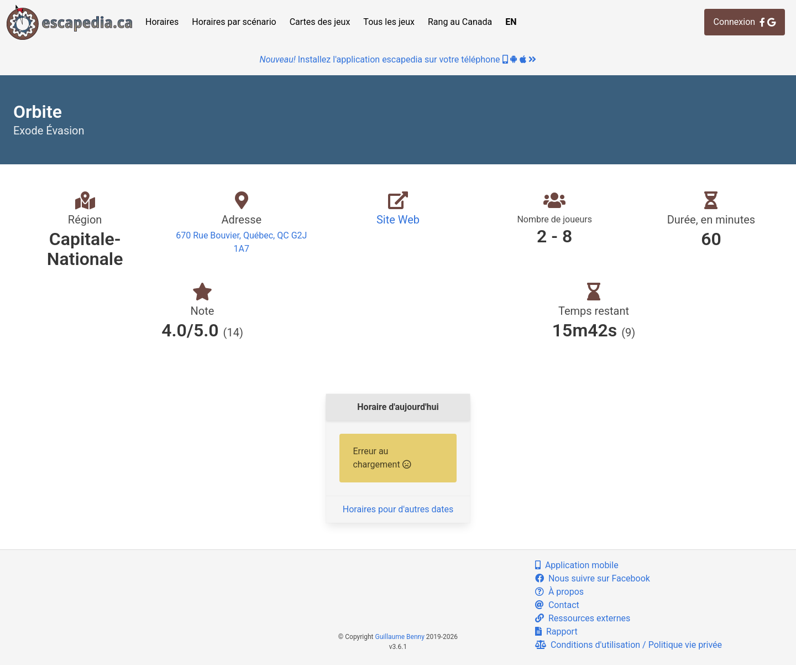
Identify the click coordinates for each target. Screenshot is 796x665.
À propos (559, 591)
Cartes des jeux (320, 22)
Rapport (556, 631)
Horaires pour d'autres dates (398, 509)
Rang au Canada (460, 22)
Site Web (398, 219)
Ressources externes (582, 618)
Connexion (745, 22)
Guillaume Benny (400, 637)
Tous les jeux (389, 22)
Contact (557, 605)
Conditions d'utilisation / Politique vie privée (628, 645)
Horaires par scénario (234, 22)
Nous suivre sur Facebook (592, 578)
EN (510, 22)
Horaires (162, 22)
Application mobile (577, 565)
